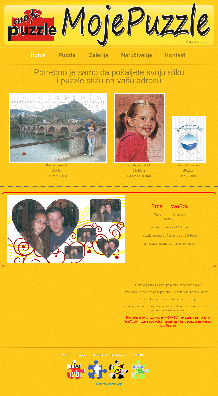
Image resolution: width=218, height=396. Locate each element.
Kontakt (175, 55)
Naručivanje (136, 55)
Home (38, 55)
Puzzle (67, 55)
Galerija (98, 55)
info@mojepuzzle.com (109, 384)
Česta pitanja (196, 42)
